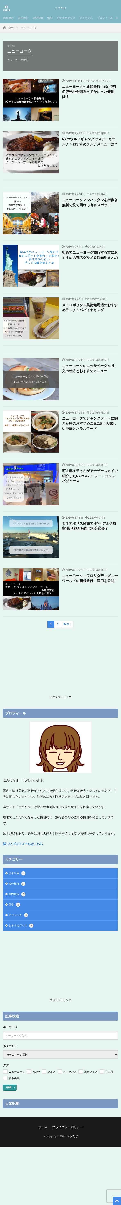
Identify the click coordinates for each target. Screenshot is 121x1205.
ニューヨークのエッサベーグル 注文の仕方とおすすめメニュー (88, 368)
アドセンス (86, 17)
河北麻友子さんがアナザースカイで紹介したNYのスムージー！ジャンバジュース (90, 476)
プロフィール (105, 17)
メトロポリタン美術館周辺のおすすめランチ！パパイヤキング (90, 307)
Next (66, 624)
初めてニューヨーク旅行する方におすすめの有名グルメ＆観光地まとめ (90, 255)
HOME (11, 27)
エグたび (72, 1136)
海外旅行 (8, 17)
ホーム (42, 1127)
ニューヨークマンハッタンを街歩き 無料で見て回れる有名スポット (90, 202)
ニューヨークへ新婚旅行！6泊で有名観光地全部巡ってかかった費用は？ (89, 92)
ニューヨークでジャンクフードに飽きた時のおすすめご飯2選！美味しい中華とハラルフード (90, 423)
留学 (50, 17)
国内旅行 (23, 17)
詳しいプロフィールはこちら (23, 844)
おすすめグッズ (66, 17)
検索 (8, 1087)
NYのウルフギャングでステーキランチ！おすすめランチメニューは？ (90, 141)
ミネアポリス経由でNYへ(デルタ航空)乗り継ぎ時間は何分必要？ (89, 526)
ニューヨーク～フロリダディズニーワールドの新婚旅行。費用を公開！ (90, 578)
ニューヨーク (29, 27)
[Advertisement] (60, 665)
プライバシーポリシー (67, 1127)
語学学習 (38, 17)
